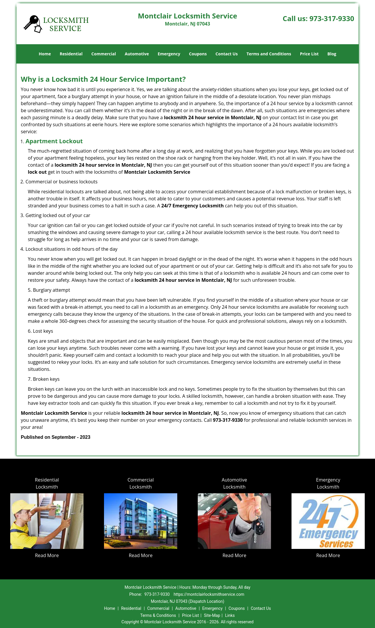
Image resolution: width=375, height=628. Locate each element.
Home (45, 54)
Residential (71, 54)
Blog (331, 54)
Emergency (169, 54)
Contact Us (227, 54)
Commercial (103, 54)
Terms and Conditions (268, 54)
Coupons (198, 54)
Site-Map (212, 615)
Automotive (137, 54)
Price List (309, 54)
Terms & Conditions (158, 615)
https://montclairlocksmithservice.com (209, 594)
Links (230, 615)
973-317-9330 (331, 18)
